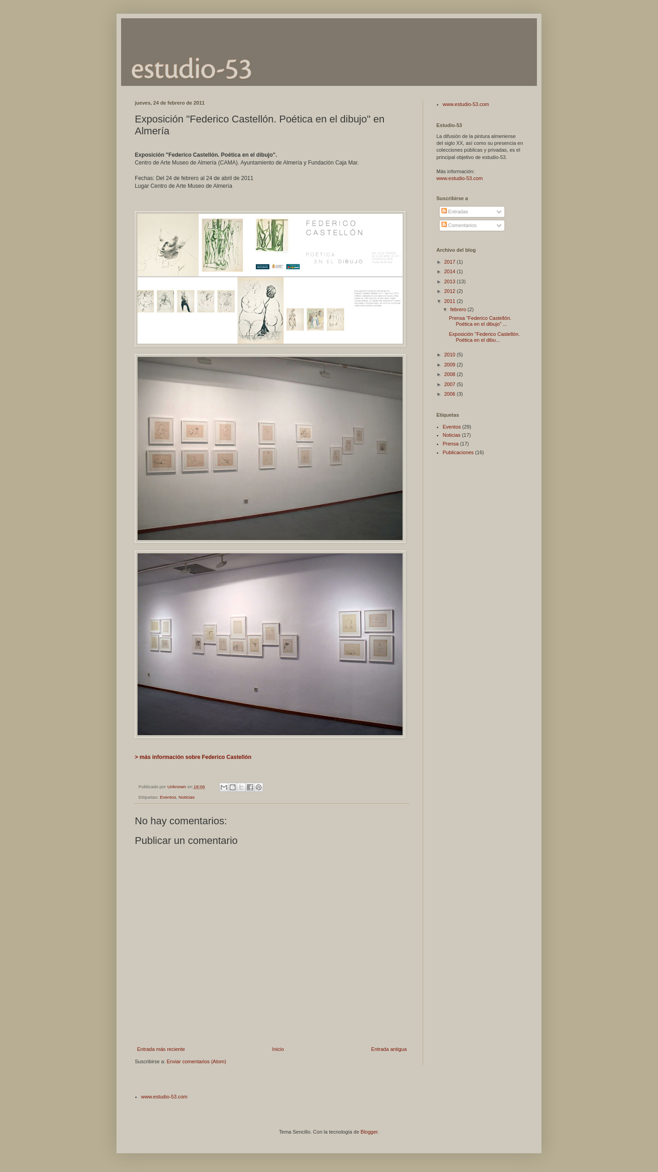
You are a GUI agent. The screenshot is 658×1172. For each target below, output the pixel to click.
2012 (450, 291)
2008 (450, 374)
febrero (458, 309)
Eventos (168, 797)
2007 (450, 384)
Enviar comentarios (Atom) (196, 1061)
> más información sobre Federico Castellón (193, 757)
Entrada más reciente (161, 1049)
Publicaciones (458, 452)
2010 (450, 354)
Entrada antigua (389, 1049)
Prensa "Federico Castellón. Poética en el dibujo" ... (480, 321)
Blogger (369, 1132)
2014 (450, 271)
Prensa (451, 443)
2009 (450, 364)
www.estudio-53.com (466, 104)
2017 (450, 262)
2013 (450, 281)
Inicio (278, 1049)
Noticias (187, 797)
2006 (450, 394)
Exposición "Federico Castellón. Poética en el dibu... (484, 337)
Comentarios (459, 225)
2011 (450, 301)
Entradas (454, 211)
